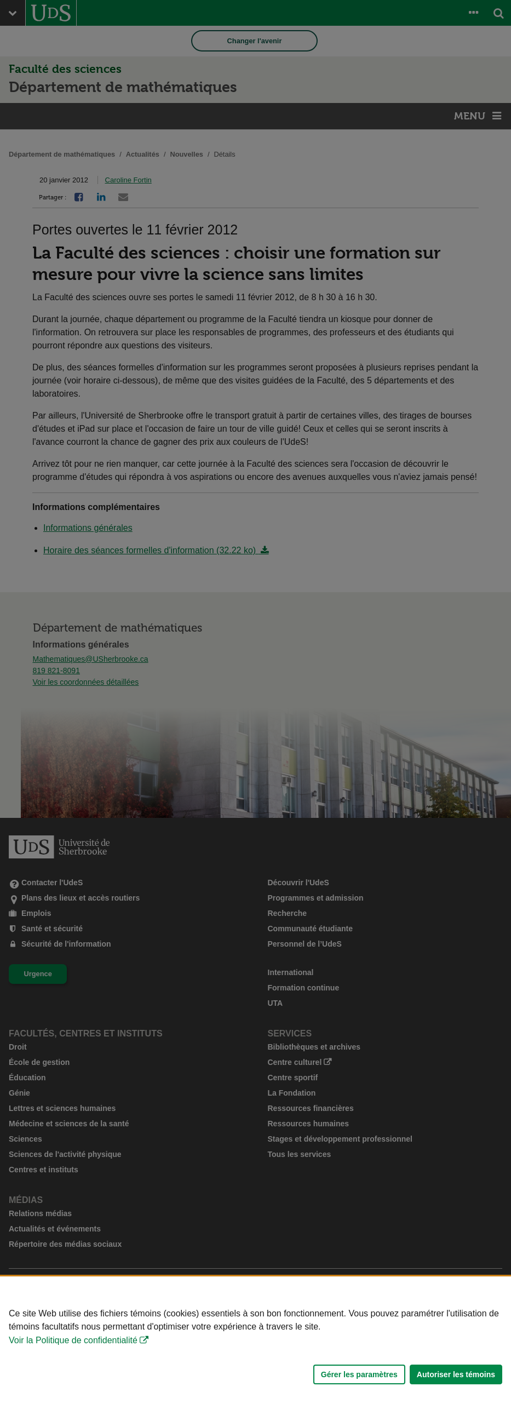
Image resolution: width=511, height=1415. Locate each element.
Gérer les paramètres (359, 1374)
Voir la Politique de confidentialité (73, 1340)
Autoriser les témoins (456, 1374)
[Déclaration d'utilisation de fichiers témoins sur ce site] (255, 1345)
